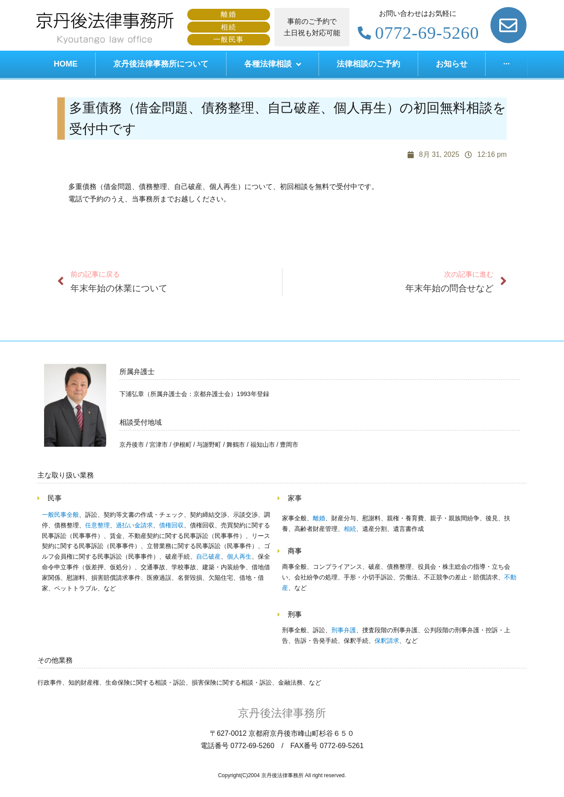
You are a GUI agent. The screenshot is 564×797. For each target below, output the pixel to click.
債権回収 (171, 525)
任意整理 (97, 525)
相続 (350, 528)
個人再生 (239, 556)
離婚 (319, 518)
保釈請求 (387, 640)
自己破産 (208, 556)
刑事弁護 (343, 630)
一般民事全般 (60, 514)
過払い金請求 (134, 525)
